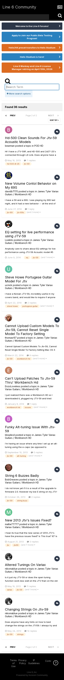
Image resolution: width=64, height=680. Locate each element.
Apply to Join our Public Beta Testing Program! (32, 37)
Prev (12, 115)
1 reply (29, 209)
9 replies (32, 355)
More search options (19, 93)
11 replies (30, 586)
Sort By (54, 120)
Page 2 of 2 (32, 115)
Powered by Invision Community (32, 675)
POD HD (38, 145)
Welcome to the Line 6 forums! (32, 26)
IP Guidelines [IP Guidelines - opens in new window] (34, 662)
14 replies (30, 631)
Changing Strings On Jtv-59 (26, 609)
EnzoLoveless (12, 386)
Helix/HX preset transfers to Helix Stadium (32, 47)
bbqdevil (10, 434)
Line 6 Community (19, 7)
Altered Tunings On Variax (25, 565)
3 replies (33, 541)
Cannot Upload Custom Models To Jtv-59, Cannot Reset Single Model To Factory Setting (32, 330)
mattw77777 (12, 524)
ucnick (8, 285)
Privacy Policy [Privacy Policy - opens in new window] (22, 662)
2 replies (30, 302)
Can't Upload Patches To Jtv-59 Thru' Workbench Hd (30, 380)
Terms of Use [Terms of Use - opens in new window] (13, 663)
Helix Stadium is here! (32, 57)
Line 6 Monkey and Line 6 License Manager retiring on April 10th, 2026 (32, 67)
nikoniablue (11, 568)
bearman (10, 145)
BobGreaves (12, 479)
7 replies (30, 160)
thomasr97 (11, 337)
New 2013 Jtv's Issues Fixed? (28, 520)
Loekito (9, 240)
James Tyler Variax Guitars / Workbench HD (29, 241)
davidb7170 (11, 191)
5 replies (37, 452)
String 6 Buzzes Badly (22, 476)
